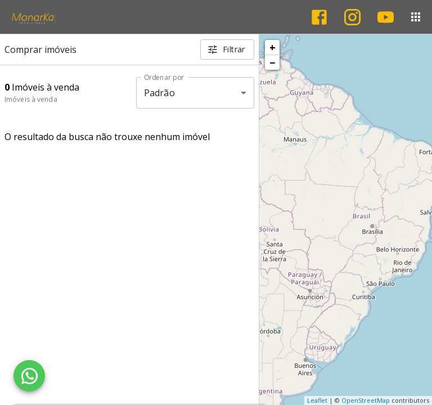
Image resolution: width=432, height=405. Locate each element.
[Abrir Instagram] (352, 17)
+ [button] (272, 47)
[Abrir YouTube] (385, 17)
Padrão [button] (159, 93)
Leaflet (317, 400)
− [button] (272, 62)
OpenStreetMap (365, 400)
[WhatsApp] (29, 376)
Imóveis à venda (30, 99)
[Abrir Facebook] (319, 17)
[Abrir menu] (415, 16)
